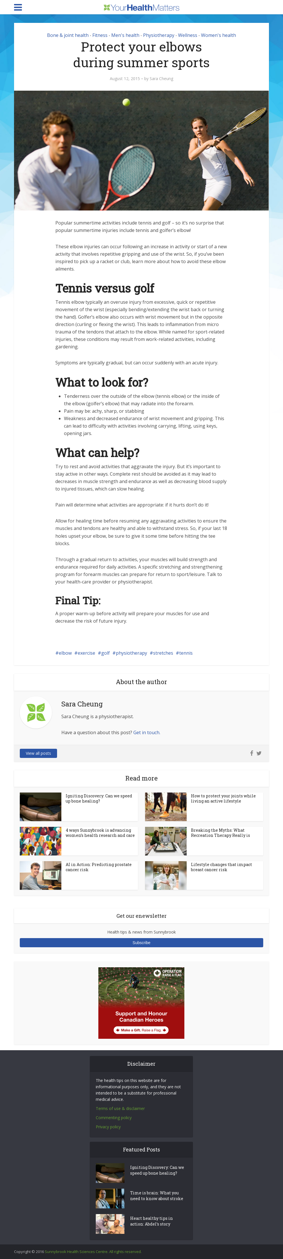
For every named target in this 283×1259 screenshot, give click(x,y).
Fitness (100, 35)
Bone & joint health (68, 35)
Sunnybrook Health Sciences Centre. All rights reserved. (93, 1251)
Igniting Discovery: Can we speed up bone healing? (99, 798)
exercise (86, 653)
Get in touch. (146, 732)
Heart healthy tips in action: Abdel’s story (151, 1221)
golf (105, 653)
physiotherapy (131, 653)
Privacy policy (108, 1126)
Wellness (187, 35)
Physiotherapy (158, 35)
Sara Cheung (161, 78)
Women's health (218, 35)
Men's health (125, 35)
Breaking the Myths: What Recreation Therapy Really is (220, 832)
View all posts (38, 753)
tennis (186, 653)
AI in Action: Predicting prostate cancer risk (99, 867)
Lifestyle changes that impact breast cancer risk (221, 867)
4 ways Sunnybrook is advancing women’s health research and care (100, 832)
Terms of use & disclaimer (120, 1108)
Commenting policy (114, 1117)
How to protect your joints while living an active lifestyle (223, 798)
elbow (65, 653)
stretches (163, 653)
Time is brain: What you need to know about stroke (156, 1195)
